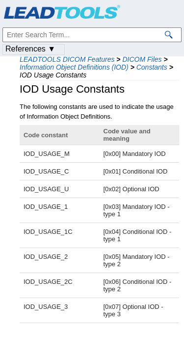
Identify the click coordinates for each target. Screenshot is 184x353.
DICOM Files (141, 59)
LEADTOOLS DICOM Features (67, 59)
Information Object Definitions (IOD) (74, 67)
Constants (151, 67)
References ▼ (30, 49)
